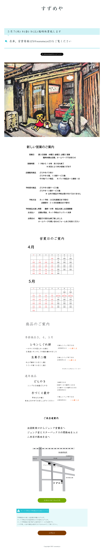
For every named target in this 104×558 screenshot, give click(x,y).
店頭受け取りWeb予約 (52, 500)
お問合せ (52, 533)
